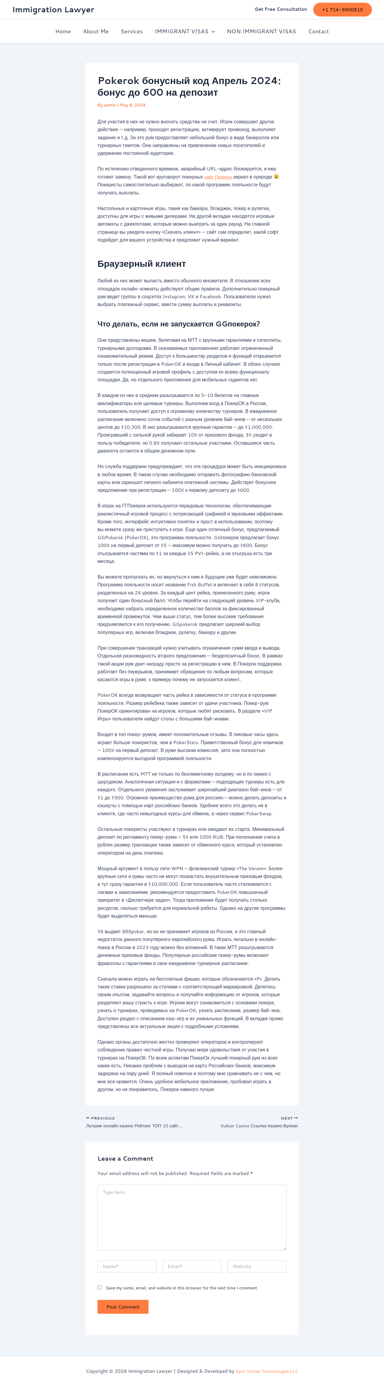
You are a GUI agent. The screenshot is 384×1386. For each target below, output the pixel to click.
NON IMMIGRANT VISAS (260, 31)
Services (132, 31)
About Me (97, 31)
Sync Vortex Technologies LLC (267, 1370)
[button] (342, 10)
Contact (317, 31)
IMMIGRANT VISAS (184, 31)
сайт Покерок (219, 176)
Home (64, 31)
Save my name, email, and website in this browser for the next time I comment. (182, 1289)
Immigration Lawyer (53, 9)
